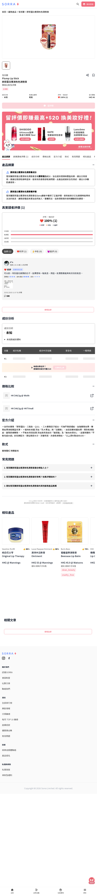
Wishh (81, 511)
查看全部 (48, 309)
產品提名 (6, 869)
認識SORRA (7, 786)
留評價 (48, 105)
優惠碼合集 (7, 844)
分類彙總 (6, 828)
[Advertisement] (48, 401)
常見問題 (6, 850)
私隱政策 (6, 883)
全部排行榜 (7, 817)
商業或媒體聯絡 (9, 864)
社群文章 (6, 797)
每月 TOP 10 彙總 (10, 833)
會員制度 (6, 792)
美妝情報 (6, 822)
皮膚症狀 (6, 839)
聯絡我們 (6, 803)
